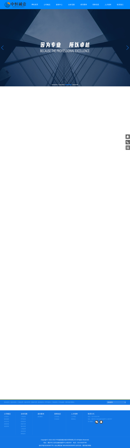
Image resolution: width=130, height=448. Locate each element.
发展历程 (6, 424)
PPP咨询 (47, 402)
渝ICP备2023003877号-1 (47, 445)
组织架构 (6, 419)
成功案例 (83, 4)
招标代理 (34, 402)
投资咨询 (41, 402)
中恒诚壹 (61, 402)
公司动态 (56, 416)
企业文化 (6, 421)
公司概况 (47, 4)
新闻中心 (59, 4)
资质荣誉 (6, 426)
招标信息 (96, 4)
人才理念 (73, 416)
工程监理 (20, 402)
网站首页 (35, 4)
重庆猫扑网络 (69, 402)
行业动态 (56, 419)
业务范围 (71, 4)
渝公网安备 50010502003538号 (65, 445)
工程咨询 (54, 402)
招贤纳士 (73, 419)
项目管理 (27, 402)
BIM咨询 (6, 402)
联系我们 (120, 4)
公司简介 (6, 416)
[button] (127, 48)
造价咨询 (13, 402)
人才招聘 (108, 4)
